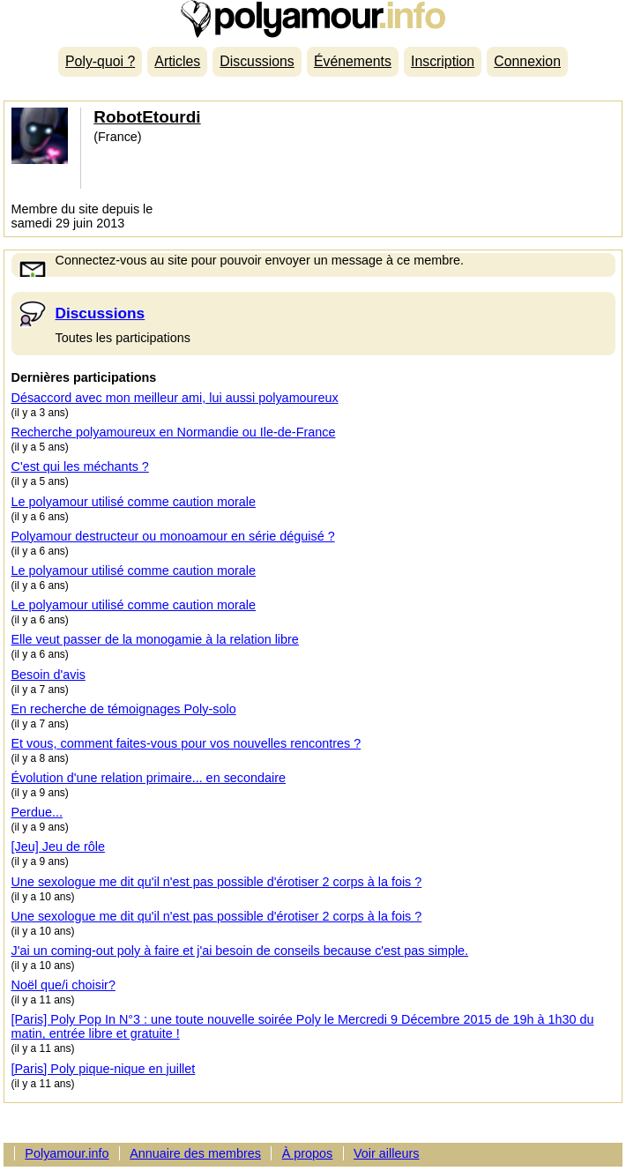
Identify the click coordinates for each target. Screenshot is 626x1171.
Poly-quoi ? (100, 61)
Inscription (442, 61)
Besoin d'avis (48, 675)
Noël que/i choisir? (63, 985)
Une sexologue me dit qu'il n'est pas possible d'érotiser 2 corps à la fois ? (216, 882)
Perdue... (37, 812)
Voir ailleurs (386, 1153)
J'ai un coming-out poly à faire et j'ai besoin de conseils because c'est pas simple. (240, 951)
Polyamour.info (313, 19)
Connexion (527, 61)
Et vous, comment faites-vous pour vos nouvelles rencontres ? (186, 743)
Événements (352, 61)
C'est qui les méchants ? (80, 466)
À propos (307, 1153)
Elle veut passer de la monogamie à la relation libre (155, 639)
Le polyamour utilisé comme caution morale (134, 502)
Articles (177, 61)
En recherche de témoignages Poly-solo (123, 709)
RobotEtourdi (146, 117)
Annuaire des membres (195, 1153)
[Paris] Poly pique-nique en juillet (103, 1069)
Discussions (257, 61)
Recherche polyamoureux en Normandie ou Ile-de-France (173, 432)
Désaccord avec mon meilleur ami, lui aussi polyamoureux (175, 398)
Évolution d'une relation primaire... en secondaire (149, 778)
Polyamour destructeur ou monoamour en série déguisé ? (173, 536)
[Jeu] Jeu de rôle (58, 846)
